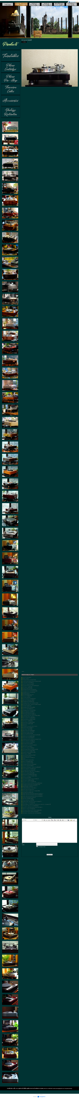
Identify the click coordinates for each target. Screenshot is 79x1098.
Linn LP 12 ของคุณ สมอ (27, 695)
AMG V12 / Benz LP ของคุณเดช (29, 808)
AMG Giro (25, 724)
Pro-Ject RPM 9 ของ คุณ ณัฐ (28, 759)
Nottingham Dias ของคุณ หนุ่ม (28, 701)
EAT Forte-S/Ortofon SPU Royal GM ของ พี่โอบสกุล (32, 783)
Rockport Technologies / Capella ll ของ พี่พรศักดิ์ (32, 767)
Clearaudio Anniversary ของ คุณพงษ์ (29, 764)
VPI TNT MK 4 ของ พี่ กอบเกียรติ (29, 755)
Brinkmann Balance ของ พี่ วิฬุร (28, 731)
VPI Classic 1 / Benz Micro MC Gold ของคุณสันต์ (32, 813)
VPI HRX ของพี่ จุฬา (27, 697)
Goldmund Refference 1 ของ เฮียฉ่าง (29, 787)
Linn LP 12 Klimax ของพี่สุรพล (28, 747)
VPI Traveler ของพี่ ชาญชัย (28, 723)
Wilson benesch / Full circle (28, 786)
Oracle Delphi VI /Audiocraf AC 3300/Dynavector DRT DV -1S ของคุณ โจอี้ (37, 804)
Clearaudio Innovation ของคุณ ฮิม (29, 770)
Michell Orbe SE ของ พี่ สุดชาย (28, 737)
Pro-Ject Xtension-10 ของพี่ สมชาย (29, 698)
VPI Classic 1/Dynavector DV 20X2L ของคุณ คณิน (32, 810)
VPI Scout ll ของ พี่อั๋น (27, 777)
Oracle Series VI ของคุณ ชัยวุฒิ (28, 722)
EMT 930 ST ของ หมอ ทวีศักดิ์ (28, 700)
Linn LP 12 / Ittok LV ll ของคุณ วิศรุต (30, 775)
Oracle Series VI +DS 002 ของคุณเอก (30, 744)
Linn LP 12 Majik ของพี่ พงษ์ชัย (28, 772)
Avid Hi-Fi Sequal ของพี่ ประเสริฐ (29, 752)
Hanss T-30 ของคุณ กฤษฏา (28, 761)
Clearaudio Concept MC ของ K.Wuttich (30, 726)
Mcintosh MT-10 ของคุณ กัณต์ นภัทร (30, 774)
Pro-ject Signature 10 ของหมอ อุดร (29, 768)
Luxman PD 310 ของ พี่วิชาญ (28, 682)
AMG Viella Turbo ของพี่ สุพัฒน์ (29, 730)
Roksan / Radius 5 (26, 678)
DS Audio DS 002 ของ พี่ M (28, 743)
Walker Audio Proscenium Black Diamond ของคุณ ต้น (33, 794)
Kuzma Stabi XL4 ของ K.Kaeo (28, 789)
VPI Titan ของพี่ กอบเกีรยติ (28, 733)
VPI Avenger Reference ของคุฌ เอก (29, 714)
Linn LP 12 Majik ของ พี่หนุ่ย (28, 765)
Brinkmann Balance (26, 693)
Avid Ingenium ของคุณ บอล (28, 792)
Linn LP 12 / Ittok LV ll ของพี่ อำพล (29, 781)
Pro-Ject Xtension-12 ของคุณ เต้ (29, 740)
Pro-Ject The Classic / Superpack (28, 716)
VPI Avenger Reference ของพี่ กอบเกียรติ (30, 749)
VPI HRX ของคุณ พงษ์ (27, 705)
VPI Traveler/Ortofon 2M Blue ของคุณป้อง (30, 811)
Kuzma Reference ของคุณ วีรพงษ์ (29, 719)
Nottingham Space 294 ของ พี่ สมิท (29, 710)
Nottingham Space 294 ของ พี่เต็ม (29, 707)
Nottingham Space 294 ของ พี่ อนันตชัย (30, 690)
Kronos (24, 758)
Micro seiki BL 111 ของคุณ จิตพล (29, 717)
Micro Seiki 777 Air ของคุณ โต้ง (29, 802)
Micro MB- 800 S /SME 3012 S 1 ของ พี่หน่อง (31, 771)
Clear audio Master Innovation (28, 694)
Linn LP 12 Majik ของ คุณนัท (28, 684)
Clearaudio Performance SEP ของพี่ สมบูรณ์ (31, 685)
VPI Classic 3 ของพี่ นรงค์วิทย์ (28, 780)
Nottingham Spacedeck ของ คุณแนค (29, 689)
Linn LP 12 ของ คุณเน (27, 677)
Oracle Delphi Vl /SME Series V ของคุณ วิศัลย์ (31, 790)
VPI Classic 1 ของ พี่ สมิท (27, 729)
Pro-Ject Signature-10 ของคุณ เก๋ (29, 757)
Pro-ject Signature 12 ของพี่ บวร (28, 711)
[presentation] (48, 850)
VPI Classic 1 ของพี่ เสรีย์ (27, 687)
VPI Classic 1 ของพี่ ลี (27, 753)
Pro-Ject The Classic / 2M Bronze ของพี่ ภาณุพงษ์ (32, 704)
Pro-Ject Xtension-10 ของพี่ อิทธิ (29, 742)
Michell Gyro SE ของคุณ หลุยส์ (28, 736)
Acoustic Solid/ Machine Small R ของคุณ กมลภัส (32, 681)
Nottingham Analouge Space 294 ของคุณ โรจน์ (31, 784)
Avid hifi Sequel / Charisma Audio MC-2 (30, 785)
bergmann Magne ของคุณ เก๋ (28, 727)
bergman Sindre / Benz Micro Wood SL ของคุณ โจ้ (32, 801)
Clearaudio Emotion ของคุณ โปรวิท (29, 679)
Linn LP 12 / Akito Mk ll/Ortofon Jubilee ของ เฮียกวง (32, 807)
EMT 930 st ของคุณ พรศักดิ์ (28, 798)
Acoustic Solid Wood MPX (27, 688)
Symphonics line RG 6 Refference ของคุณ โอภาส (32, 739)
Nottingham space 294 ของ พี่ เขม (29, 692)
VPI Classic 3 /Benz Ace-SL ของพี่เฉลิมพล (30, 805)
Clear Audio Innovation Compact (29, 712)
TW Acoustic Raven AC (27, 756)
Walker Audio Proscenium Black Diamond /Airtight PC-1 (33, 793)
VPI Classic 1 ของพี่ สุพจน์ (28, 720)
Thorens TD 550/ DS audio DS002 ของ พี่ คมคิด (31, 734)
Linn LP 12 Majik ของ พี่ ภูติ (28, 762)
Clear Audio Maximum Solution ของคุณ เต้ (31, 778)
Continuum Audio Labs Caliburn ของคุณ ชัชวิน (31, 715)
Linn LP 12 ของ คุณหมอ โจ (28, 708)
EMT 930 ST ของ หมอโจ (27, 746)
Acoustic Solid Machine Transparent (29, 797)
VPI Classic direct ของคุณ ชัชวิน (29, 750)
